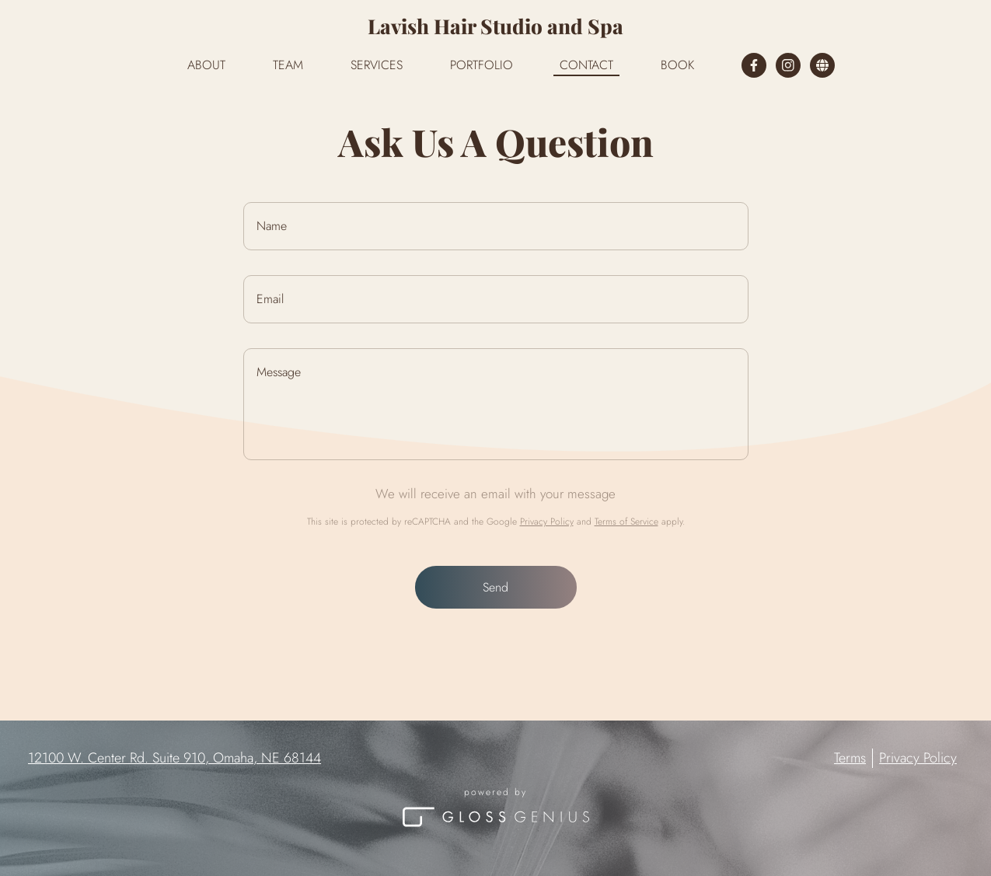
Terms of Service (626, 522)
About (206, 65)
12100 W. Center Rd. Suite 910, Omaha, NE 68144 (174, 758)
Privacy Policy (547, 522)
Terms (850, 758)
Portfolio (481, 65)
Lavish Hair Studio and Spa (495, 26)
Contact (586, 65)
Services (377, 65)
